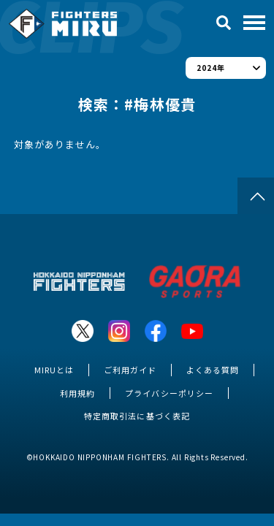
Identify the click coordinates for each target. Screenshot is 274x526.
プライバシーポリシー (169, 393)
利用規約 (77, 393)
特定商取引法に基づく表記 (136, 416)
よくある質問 (212, 370)
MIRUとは (54, 370)
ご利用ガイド (130, 370)
